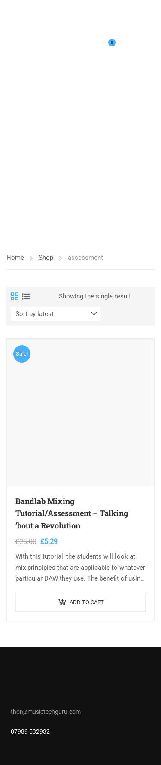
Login (127, 48)
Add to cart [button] (87, 602)
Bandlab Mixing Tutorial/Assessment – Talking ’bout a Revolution (71, 513)
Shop (46, 257)
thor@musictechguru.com (46, 711)
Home (15, 257)
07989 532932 (30, 731)
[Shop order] (55, 314)
